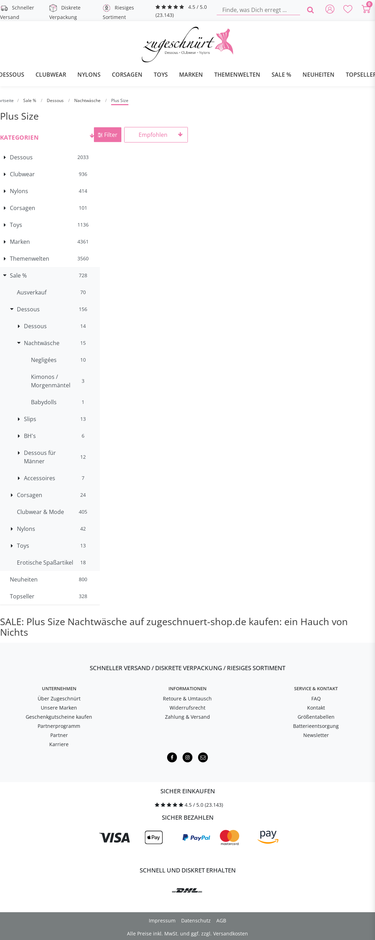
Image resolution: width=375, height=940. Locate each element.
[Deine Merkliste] (348, 10)
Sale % (281, 74)
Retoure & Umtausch (187, 698)
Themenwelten (237, 74)
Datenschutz (196, 920)
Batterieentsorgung (316, 726)
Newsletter (316, 735)
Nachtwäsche (88, 100)
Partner (59, 735)
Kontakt (316, 707)
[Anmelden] (330, 10)
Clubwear (51, 74)
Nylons (89, 74)
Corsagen (127, 74)
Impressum (162, 920)
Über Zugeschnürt (59, 698)
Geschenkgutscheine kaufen (59, 716)
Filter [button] (107, 135)
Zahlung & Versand (187, 716)
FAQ (316, 698)
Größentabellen (316, 716)
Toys (161, 74)
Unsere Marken (59, 707)
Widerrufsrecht (187, 707)
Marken (191, 74)
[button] (50, 136)
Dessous (56, 100)
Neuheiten (319, 74)
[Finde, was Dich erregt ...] (258, 10)
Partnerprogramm (59, 726)
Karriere (59, 744)
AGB (221, 920)
